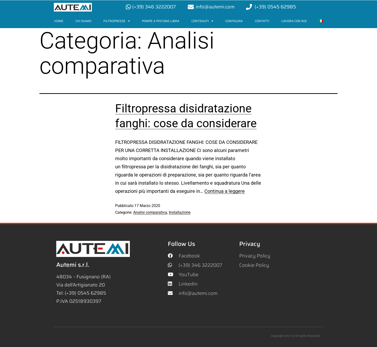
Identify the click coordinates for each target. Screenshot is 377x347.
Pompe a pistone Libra (160, 21)
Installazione (179, 212)
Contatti (262, 21)
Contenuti (202, 21)
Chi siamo (83, 21)
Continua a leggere (224, 191)
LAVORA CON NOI (294, 21)
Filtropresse (116, 21)
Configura (234, 21)
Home (58, 21)
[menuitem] (321, 21)
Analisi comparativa (150, 212)
